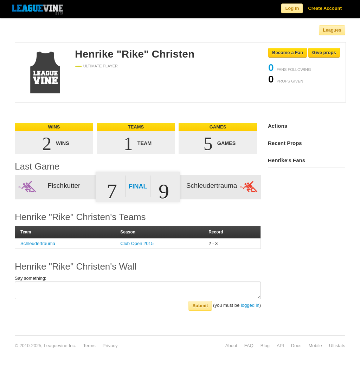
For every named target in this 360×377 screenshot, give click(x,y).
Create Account (325, 8)
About (231, 345)
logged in (250, 305)
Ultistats (337, 345)
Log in (292, 8)
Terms (89, 345)
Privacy (110, 345)
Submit (200, 305)
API (280, 345)
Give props (324, 52)
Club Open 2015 (137, 243)
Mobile (315, 345)
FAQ (248, 345)
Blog (265, 345)
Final (138, 186)
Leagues (332, 30)
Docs (296, 345)
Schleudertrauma (37, 243)
